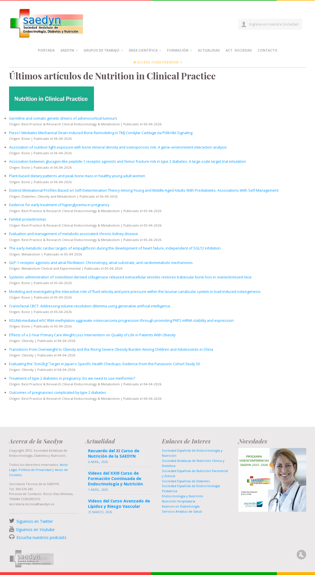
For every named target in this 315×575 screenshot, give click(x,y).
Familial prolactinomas (27, 219)
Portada (46, 50)
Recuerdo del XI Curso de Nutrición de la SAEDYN (113, 453)
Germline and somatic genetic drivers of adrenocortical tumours (63, 118)
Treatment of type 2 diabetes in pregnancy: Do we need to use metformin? (72, 378)
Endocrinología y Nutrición (182, 496)
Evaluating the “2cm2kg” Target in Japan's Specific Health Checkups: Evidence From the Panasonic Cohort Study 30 (104, 363)
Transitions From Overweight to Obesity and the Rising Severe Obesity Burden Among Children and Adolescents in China (111, 349)
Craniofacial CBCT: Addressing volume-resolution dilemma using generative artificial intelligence (89, 305)
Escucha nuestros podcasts (41, 537)
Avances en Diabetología (181, 506)
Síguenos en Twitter (34, 521)
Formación (177, 50)
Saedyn (67, 50)
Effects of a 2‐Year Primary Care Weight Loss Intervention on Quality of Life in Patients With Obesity (92, 334)
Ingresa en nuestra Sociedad (273, 24)
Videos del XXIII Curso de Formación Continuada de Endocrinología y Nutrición (115, 478)
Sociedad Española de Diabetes (186, 481)
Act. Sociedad (239, 50)
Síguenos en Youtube (35, 529)
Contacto (267, 50)
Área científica (143, 50)
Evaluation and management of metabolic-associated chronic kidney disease (73, 233)
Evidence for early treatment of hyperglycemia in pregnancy (59, 204)
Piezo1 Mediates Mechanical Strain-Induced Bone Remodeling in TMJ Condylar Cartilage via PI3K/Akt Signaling (100, 132)
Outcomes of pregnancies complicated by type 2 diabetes (57, 392)
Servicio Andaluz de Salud (182, 511)
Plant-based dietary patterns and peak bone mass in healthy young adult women (77, 175)
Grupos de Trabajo (101, 50)
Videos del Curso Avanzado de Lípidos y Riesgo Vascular (119, 503)
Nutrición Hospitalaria (178, 501)
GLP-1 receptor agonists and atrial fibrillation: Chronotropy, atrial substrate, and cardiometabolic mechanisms (101, 262)
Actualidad (209, 50)
